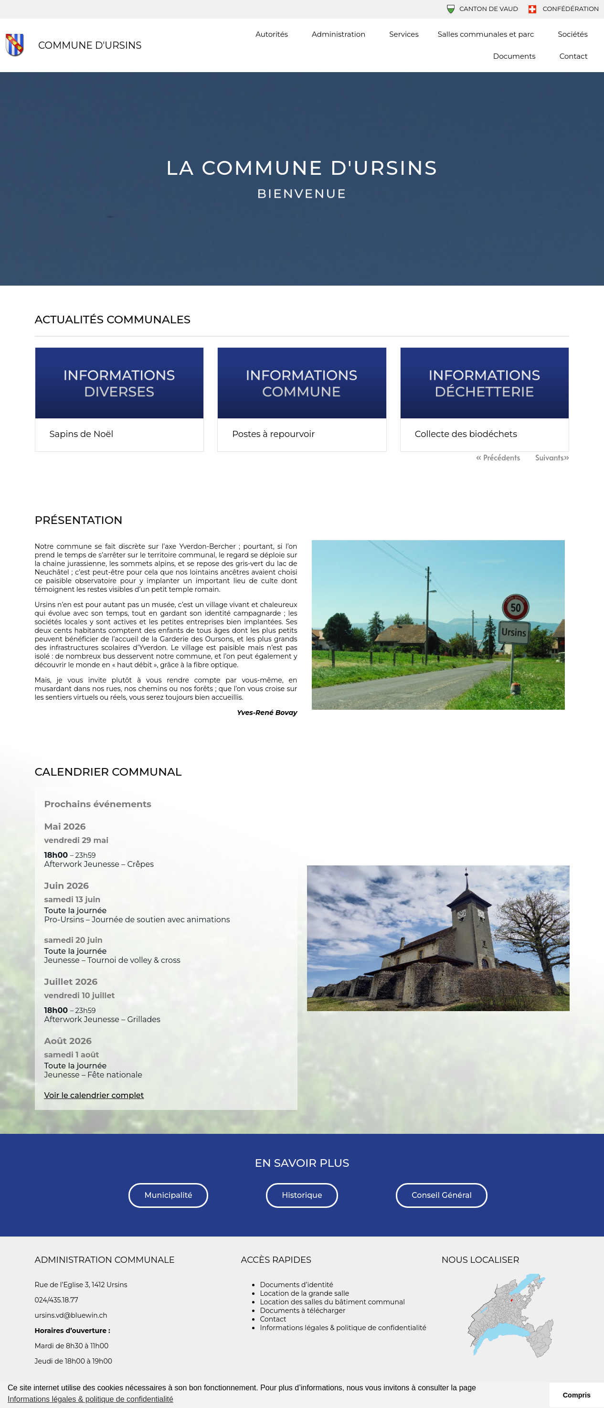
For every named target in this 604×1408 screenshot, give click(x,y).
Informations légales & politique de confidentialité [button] (90, 1399)
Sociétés (572, 34)
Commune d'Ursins (90, 45)
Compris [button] (577, 1395)
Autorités (274, 34)
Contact (574, 56)
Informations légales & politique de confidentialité (343, 1327)
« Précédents (498, 457)
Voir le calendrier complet (94, 1095)
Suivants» (552, 457)
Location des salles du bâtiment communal (332, 1302)
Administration (341, 34)
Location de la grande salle (304, 1293)
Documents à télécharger (302, 1310)
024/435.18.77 (56, 1300)
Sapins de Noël (82, 434)
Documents (516, 56)
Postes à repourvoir (273, 434)
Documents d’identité (296, 1284)
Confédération (564, 8)
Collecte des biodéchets (466, 434)
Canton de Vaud (482, 8)
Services (403, 34)
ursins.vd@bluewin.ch (71, 1315)
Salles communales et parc (488, 34)
